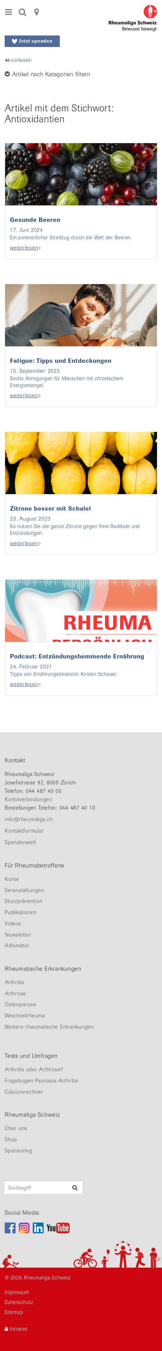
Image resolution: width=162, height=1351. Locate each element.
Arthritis (14, 982)
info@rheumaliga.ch (29, 819)
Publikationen (21, 912)
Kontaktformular (24, 830)
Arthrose (15, 993)
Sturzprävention (23, 901)
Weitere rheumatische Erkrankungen (49, 1026)
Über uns (16, 1128)
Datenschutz (19, 1302)
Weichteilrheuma (25, 1015)
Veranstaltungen (24, 890)
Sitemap (14, 1312)
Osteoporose (20, 1004)
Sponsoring (18, 1150)
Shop (11, 1139)
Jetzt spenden (32, 41)
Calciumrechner (24, 1091)
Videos (13, 923)
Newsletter (18, 934)
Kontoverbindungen (28, 799)
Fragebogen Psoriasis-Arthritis (41, 1080)
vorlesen (21, 60)
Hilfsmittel (17, 945)
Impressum (17, 1292)
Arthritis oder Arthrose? (34, 1069)
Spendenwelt (20, 842)
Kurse (12, 879)
